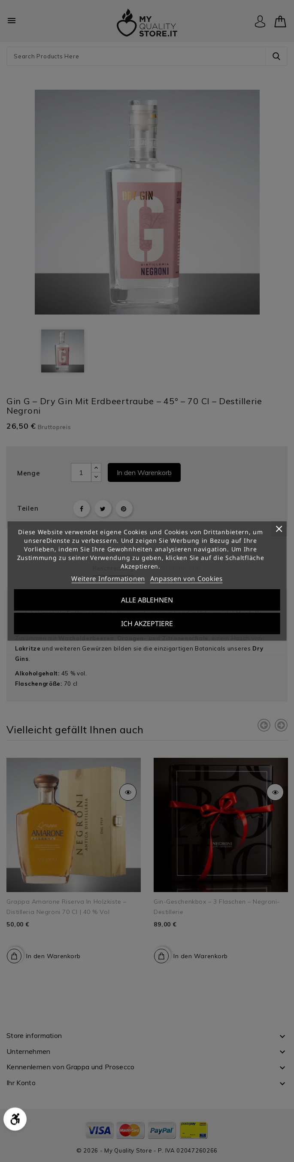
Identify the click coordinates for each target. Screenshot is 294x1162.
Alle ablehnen (147, 600)
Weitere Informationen (108, 578)
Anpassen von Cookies (186, 578)
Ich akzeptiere (147, 623)
